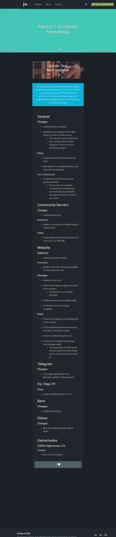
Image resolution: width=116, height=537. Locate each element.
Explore (38, 4)
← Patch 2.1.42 (9, 50)
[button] (86, 4)
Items (48, 4)
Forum (58, 4)
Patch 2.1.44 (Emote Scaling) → (99, 50)
